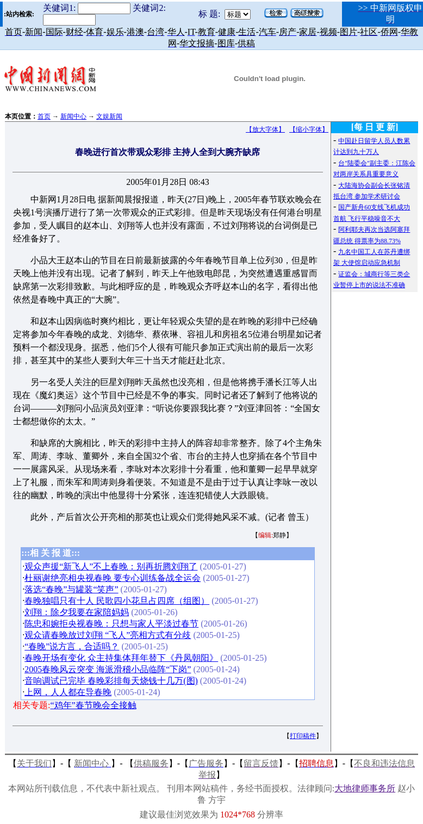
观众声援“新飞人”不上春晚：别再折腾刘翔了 (110, 566)
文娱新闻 (109, 116)
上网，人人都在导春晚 (67, 692)
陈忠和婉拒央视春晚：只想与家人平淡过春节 (111, 623)
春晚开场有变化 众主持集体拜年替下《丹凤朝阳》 (121, 657)
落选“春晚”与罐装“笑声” (71, 589)
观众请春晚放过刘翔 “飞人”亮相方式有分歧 (107, 635)
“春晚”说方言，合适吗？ (71, 646)
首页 (44, 116)
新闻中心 (73, 116)
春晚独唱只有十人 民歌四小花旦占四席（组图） (116, 600)
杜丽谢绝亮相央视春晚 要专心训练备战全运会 (112, 578)
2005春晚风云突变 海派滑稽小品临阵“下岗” (107, 669)
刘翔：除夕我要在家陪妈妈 (76, 612)
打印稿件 (303, 736)
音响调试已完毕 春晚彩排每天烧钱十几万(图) (111, 680)
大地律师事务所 (364, 788)
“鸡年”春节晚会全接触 (93, 705)
